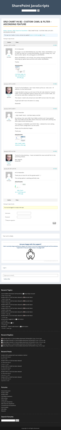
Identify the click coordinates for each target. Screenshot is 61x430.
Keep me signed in (10, 220)
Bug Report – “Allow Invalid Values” (9, 326)
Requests (3, 411)
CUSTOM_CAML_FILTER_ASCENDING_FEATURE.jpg (20, 76)
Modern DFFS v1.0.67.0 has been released (11, 371)
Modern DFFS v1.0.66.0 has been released (11, 377)
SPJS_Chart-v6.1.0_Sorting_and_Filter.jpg (20, 192)
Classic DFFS (4, 400)
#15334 (55, 168)
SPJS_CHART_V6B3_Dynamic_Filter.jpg (20, 144)
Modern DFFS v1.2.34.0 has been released (11, 308)
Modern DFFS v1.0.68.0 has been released (11, 366)
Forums (10, 30)
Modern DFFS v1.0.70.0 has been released (11, 360)
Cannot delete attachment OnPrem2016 (11, 293)
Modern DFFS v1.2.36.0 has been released (11, 297)
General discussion (5, 391)
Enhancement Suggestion (7, 319)
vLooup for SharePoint (6, 402)
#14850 (55, 45)
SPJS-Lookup (4, 398)
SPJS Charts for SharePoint (20, 30)
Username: (7, 213)
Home (5, 30)
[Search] (38, 10)
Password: (7, 217)
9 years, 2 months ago (35, 35)
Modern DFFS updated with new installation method (14, 355)
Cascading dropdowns (6, 396)
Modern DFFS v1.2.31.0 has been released (11, 315)
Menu (3, 3)
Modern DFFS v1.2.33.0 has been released (11, 312)
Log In (54, 223)
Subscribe (7, 279)
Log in (4, 268)
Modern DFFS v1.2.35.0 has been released (11, 304)
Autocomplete (4, 407)
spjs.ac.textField (5, 323)
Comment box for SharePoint (8, 405)
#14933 (55, 108)
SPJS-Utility (4, 409)
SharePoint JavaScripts (30, 5)
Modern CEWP (4, 392)
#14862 (55, 84)
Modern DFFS (4, 394)
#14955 (55, 151)
